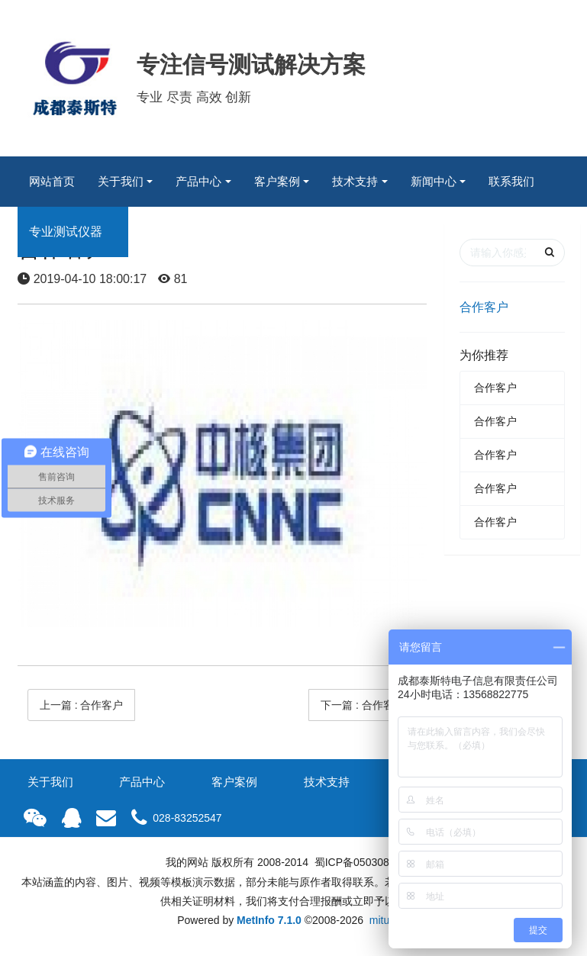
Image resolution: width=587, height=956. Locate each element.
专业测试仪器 (65, 231)
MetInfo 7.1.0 (269, 920)
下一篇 (363, 705)
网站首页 (52, 181)
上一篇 (82, 705)
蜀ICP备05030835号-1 (366, 862)
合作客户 (484, 307)
